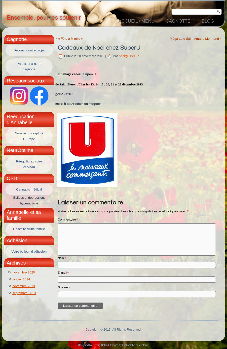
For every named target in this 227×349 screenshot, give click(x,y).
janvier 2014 (21, 279)
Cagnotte (178, 21)
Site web (64, 288)
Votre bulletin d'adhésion (28, 251)
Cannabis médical (29, 189)
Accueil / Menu (136, 21)
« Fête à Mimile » (70, 38)
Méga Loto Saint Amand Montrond (194, 38)
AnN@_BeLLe (129, 56)
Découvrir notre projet (29, 50)
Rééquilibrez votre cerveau (29, 164)
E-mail (63, 273)
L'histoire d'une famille (29, 229)
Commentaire (68, 220)
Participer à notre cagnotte (29, 66)
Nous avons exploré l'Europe (29, 136)
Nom (62, 258)
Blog (208, 21)
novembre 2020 (23, 272)
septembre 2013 (24, 293)
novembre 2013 (23, 286)
